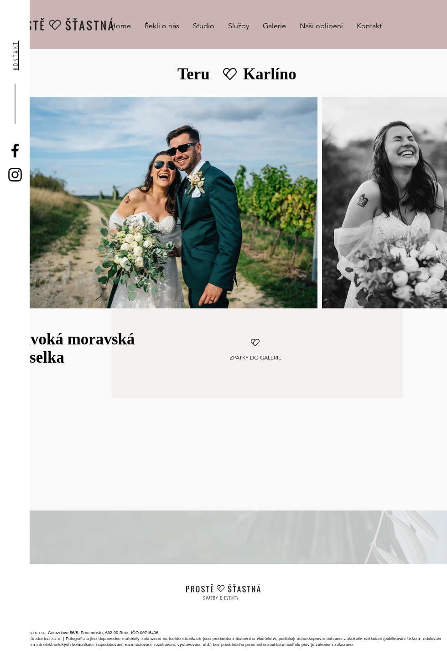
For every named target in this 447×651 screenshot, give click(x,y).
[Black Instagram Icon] (15, 175)
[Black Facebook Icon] (15, 150)
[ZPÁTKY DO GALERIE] (255, 358)
